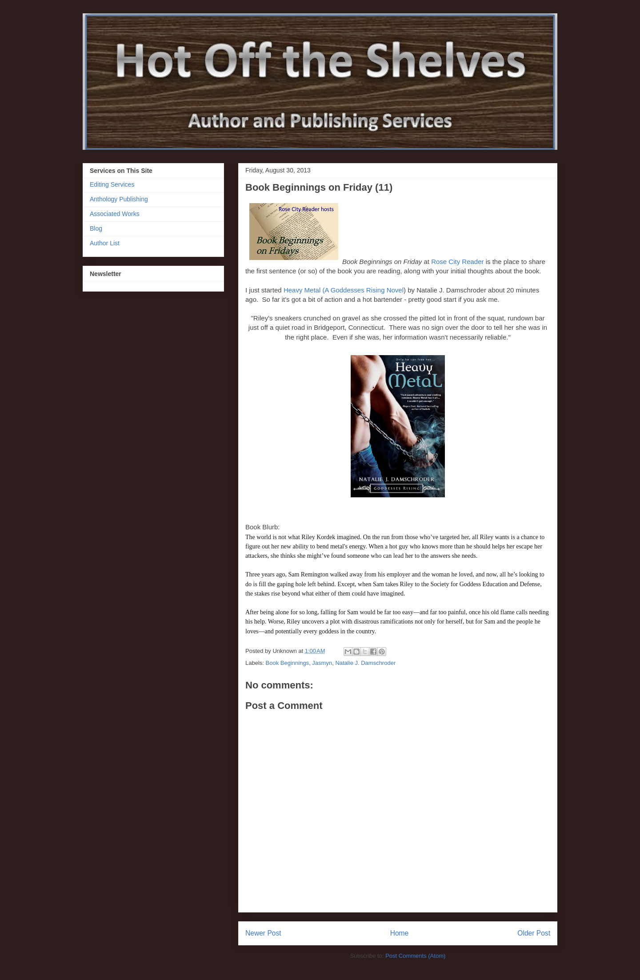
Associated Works (115, 213)
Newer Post (263, 933)
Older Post (533, 933)
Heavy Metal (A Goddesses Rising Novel (344, 290)
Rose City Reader (457, 261)
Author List (105, 243)
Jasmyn (322, 663)
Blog (96, 228)
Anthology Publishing (119, 199)
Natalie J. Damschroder (365, 663)
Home (399, 933)
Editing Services (112, 184)
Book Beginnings (287, 663)
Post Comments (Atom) (415, 955)
